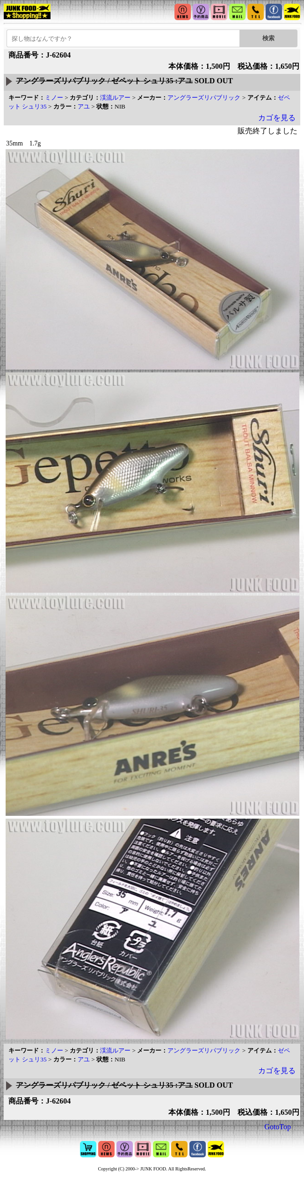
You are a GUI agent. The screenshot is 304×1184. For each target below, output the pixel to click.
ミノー (54, 97)
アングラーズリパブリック (203, 97)
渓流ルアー (115, 97)
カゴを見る (277, 118)
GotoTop (277, 1127)
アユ (84, 106)
